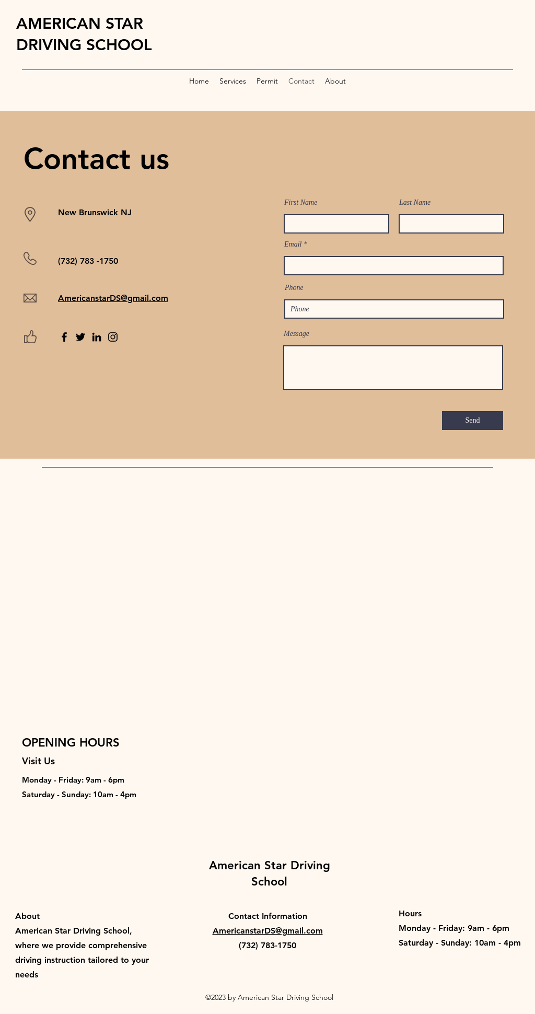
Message (296, 333)
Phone (294, 288)
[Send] (472, 420)
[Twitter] (80, 337)
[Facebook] (64, 337)
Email (292, 244)
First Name (300, 202)
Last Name (415, 202)
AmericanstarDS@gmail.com (113, 298)
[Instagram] (113, 337)
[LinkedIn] (96, 337)
